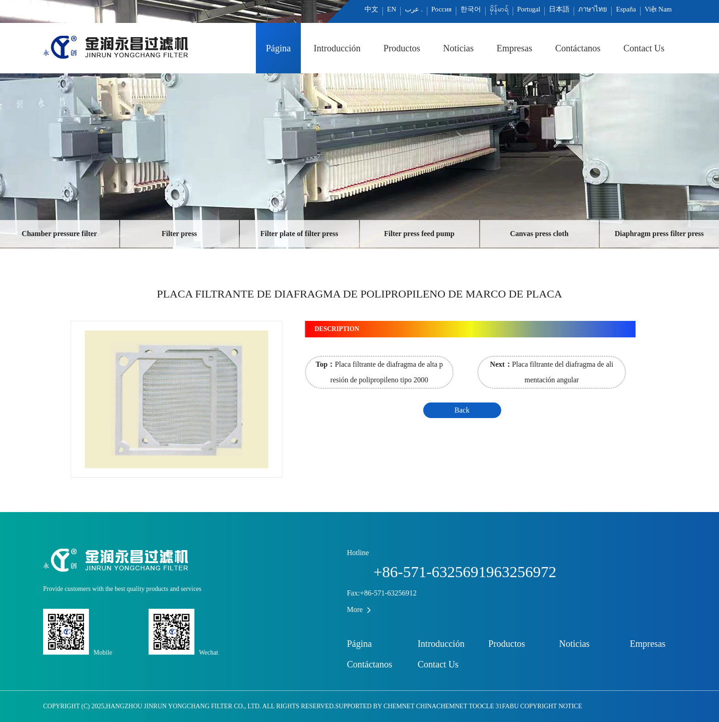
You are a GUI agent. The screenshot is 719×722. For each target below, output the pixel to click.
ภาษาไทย (592, 9)
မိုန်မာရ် (499, 9)
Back (462, 410)
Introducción (337, 48)
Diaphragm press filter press (659, 233)
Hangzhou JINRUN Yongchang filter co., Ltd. (184, 706)
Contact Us (644, 48)
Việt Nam (658, 9)
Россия (441, 9)
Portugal (529, 9)
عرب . (414, 9)
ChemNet (398, 706)
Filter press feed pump (419, 233)
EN (391, 9)
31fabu (507, 706)
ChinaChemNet (441, 706)
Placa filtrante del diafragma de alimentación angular (552, 372)
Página (278, 48)
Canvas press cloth (539, 233)
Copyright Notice (551, 706)
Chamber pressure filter (59, 233)
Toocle (481, 706)
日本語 (559, 9)
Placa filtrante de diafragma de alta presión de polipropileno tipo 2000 (379, 372)
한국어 (470, 9)
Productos (401, 48)
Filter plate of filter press (299, 233)
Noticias (458, 48)
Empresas (514, 48)
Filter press (179, 233)
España (626, 9)
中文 (371, 9)
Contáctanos (578, 48)
